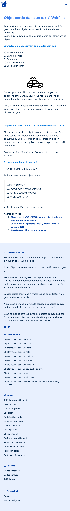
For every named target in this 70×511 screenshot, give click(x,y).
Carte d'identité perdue (15, 446)
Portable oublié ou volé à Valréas (28, 230)
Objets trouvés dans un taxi (16, 373)
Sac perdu (8, 413)
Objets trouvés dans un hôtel (17, 352)
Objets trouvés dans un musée (18, 360)
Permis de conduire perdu (16, 442)
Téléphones (9, 479)
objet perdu (44, 257)
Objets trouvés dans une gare (17, 348)
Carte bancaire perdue (14, 455)
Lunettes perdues (12, 425)
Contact (7, 496)
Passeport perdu (11, 451)
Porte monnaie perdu (13, 421)
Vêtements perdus (12, 408)
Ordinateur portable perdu (16, 438)
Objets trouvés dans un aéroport (19, 377)
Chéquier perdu (11, 434)
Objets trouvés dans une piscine (19, 364)
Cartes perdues (11, 475)
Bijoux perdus (10, 430)
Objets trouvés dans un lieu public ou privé (24, 369)
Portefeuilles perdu (13, 417)
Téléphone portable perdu (16, 400)
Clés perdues (10, 404)
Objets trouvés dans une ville (17, 339)
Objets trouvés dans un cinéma (18, 356)
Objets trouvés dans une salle (17, 343)
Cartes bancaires (12, 470)
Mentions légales (12, 500)
